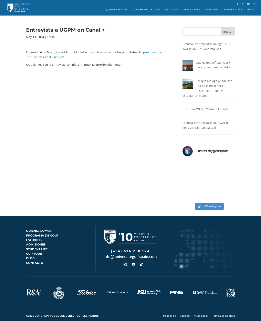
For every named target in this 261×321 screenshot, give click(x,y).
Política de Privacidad (176, 310)
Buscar (228, 31)
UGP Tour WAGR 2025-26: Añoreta (205, 104)
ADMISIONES (36, 239)
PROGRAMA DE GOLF (42, 230)
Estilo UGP (54, 37)
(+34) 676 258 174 (130, 246)
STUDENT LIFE (37, 244)
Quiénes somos (116, 9)
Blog (250, 9)
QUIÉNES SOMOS (39, 226)
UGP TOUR (34, 249)
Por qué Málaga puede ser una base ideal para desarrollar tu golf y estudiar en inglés (206, 86)
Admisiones (191, 9)
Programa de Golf (146, 9)
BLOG (30, 253)
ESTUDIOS (34, 235)
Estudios (171, 9)
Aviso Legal (201, 310)
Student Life (233, 9)
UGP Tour (212, 9)
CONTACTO (34, 258)
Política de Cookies (223, 310)
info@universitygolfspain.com (130, 252)
